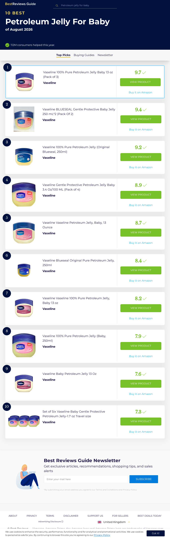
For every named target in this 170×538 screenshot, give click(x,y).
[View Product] (85, 81)
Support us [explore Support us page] (95, 515)
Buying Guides (84, 55)
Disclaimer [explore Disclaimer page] (70, 515)
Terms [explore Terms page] (50, 515)
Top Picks (63, 55)
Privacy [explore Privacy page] (32, 515)
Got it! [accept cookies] (155, 533)
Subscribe (144, 479)
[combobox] (85, 5)
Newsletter (105, 55)
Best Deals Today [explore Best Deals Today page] (149, 515)
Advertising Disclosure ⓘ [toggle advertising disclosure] (50, 521)
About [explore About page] (13, 515)
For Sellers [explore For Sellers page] (120, 515)
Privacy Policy (102, 535)
